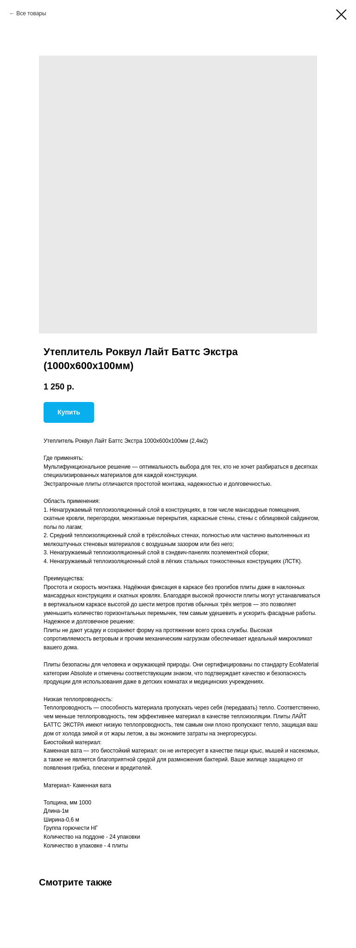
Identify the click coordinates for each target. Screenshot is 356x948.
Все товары (31, 13)
